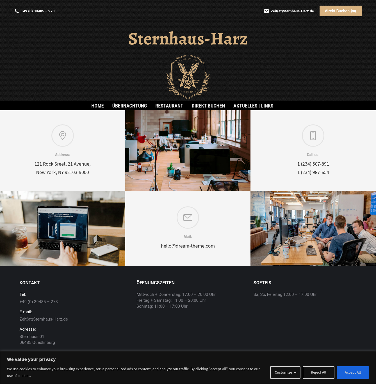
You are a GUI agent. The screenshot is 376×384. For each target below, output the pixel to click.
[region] (188, 367)
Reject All (318, 372)
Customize (283, 372)
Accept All (353, 372)
